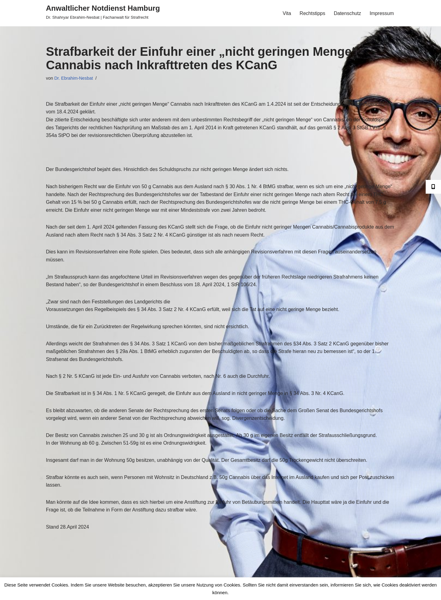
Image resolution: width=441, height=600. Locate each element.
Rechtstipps (312, 13)
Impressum (382, 13)
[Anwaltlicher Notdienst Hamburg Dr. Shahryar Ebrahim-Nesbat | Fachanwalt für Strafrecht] (103, 11)
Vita (287, 13)
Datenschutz (347, 13)
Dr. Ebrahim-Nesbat (73, 78)
